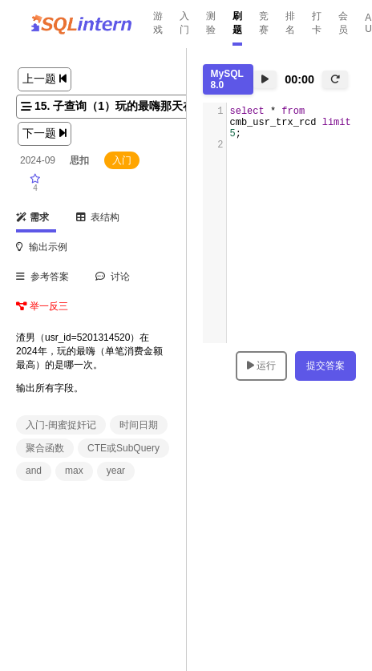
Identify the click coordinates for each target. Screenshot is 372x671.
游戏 (158, 22)
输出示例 (41, 247)
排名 (290, 22)
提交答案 (325, 365)
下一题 (44, 133)
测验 (211, 22)
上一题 (44, 78)
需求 (32, 217)
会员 (343, 22)
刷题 (237, 22)
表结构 (98, 217)
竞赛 (264, 22)
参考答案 (42, 276)
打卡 (316, 22)
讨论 (112, 276)
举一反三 (42, 306)
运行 (261, 365)
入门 (184, 22)
